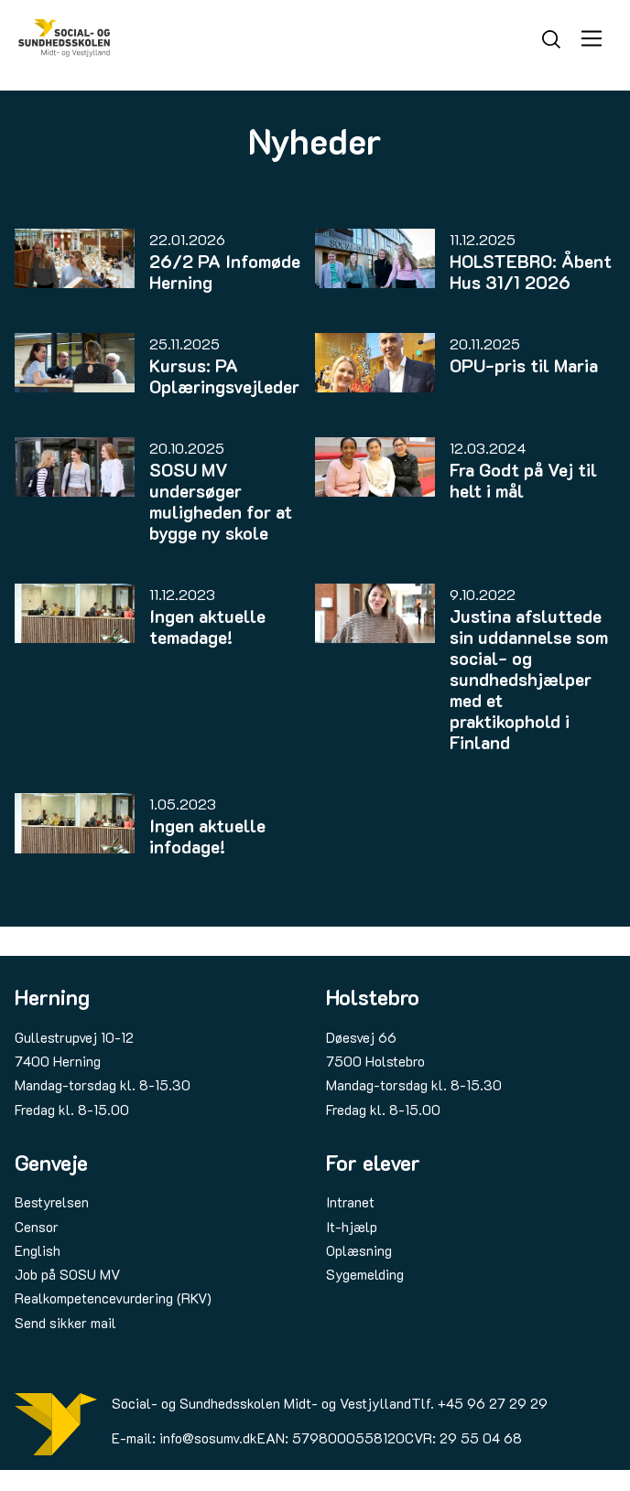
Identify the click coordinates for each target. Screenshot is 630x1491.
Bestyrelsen (52, 1202)
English (37, 1250)
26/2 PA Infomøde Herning (224, 272)
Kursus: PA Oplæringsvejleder (224, 376)
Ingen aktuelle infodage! (207, 836)
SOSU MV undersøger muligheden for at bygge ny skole (220, 501)
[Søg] (551, 37)
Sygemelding (365, 1274)
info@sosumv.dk (208, 1438)
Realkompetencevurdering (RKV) (113, 1298)
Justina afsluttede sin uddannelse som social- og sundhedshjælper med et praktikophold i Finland (529, 679)
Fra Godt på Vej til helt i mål (523, 480)
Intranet (350, 1202)
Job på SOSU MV (67, 1274)
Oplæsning (359, 1250)
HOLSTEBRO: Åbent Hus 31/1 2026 (531, 272)
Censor (37, 1226)
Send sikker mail (65, 1323)
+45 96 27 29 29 (493, 1403)
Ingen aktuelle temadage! (207, 627)
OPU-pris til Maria (524, 365)
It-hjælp (351, 1226)
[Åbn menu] (591, 38)
